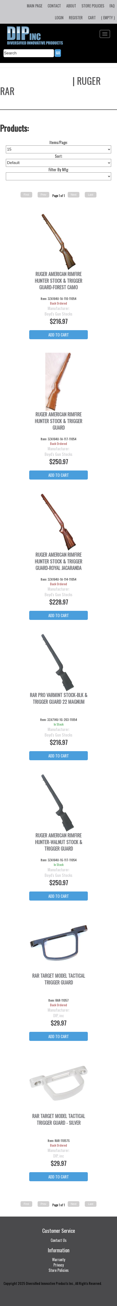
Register (76, 17)
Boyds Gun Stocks (35, 81)
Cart (92, 17)
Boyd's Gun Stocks (58, 314)
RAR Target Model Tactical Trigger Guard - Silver (58, 1119)
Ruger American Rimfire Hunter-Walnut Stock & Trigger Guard (58, 842)
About (71, 6)
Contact (54, 6)
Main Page (34, 6)
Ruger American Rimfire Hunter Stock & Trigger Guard (58, 421)
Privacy (58, 1265)
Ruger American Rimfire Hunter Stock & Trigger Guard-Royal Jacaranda (58, 561)
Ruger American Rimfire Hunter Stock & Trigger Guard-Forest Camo (58, 281)
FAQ (112, 6)
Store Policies (93, 6)
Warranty (58, 1259)
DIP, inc (58, 1015)
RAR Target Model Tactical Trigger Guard (58, 979)
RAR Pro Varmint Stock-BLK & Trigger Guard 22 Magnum (58, 698)
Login (59, 17)
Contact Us (59, 1240)
